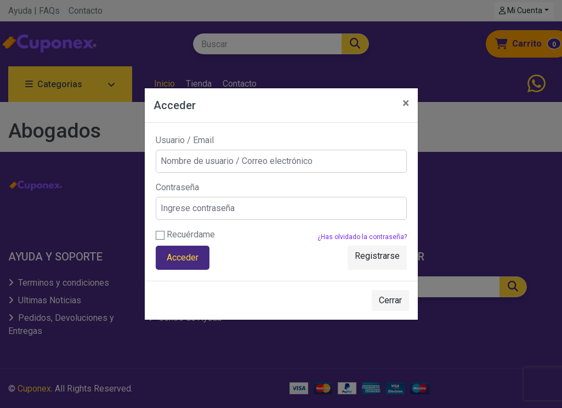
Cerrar (390, 300)
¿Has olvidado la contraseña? (362, 237)
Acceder (182, 257)
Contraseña (177, 187)
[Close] (406, 103)
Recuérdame (185, 234)
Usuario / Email (185, 140)
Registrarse (377, 256)
